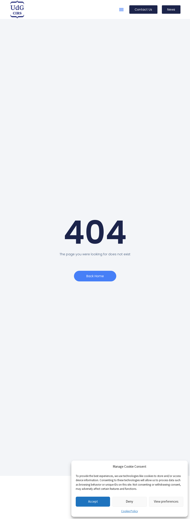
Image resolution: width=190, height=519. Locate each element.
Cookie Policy (129, 511)
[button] (121, 9)
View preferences (166, 501)
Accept (93, 501)
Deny (129, 501)
